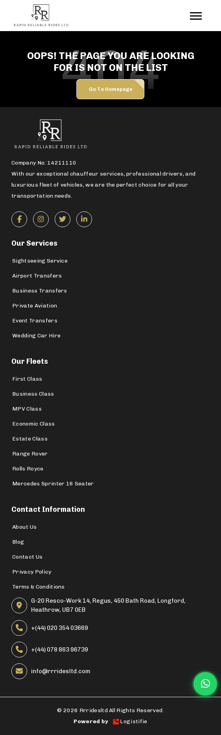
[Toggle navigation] (200, 15)
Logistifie (129, 722)
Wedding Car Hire (36, 335)
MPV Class (27, 408)
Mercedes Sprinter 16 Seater (53, 483)
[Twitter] (62, 219)
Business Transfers (39, 290)
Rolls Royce (28, 468)
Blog (18, 542)
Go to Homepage (111, 89)
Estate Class (30, 438)
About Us (24, 527)
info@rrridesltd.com (60, 671)
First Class (27, 379)
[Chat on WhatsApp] (205, 684)
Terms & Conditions (38, 586)
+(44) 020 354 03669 (59, 627)
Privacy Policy (31, 571)
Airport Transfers (37, 275)
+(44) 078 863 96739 (59, 649)
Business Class (33, 394)
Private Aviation (34, 305)
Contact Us (27, 557)
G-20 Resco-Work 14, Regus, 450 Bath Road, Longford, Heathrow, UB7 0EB (108, 605)
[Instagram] (41, 219)
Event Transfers (34, 320)
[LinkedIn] (84, 219)
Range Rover (30, 453)
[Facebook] (19, 219)
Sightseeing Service (40, 260)
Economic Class (33, 423)
